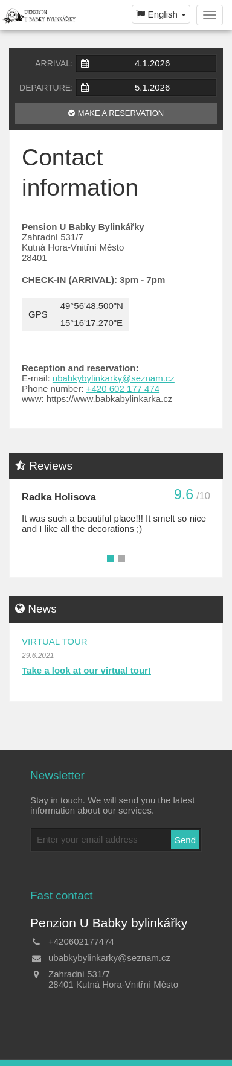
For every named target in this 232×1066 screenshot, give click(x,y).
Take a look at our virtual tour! (86, 670)
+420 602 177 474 (123, 388)
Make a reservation (121, 113)
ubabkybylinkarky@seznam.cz (114, 378)
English (161, 14)
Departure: (46, 87)
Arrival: (54, 63)
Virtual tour (55, 641)
